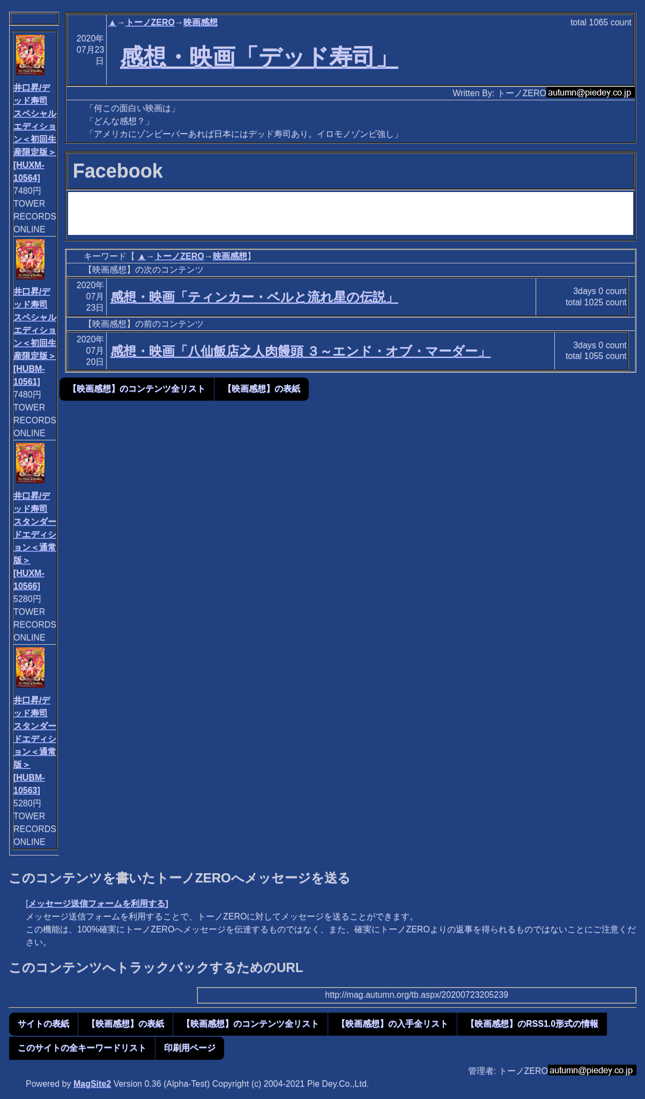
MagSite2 (92, 1083)
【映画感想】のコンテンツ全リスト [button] (136, 388)
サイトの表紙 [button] (43, 1023)
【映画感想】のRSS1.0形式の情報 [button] (532, 1023)
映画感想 (200, 22)
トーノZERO (150, 22)
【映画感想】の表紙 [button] (261, 388)
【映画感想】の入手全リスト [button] (392, 1023)
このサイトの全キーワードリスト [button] (82, 1047)
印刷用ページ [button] (190, 1047)
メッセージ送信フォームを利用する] (98, 903)
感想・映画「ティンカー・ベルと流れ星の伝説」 (254, 297)
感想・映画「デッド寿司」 (259, 57)
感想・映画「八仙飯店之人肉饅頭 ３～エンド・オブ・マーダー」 (300, 351)
